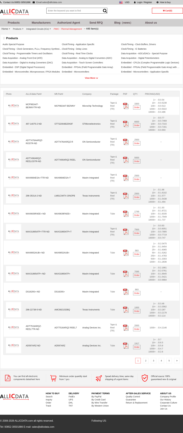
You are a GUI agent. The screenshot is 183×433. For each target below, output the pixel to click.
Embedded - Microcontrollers (75, 72)
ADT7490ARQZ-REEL (65, 160)
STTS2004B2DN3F (63, 124)
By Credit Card (99, 399)
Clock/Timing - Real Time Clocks (77, 53)
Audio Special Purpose (13, 44)
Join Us (163, 409)
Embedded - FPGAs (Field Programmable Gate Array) (87, 67)
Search (49, 396)
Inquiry (49, 399)
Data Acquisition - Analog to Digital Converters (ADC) (87, 58)
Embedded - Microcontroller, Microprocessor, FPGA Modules (31, 72)
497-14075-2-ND (34, 124)
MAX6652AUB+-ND (35, 252)
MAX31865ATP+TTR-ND (38, 231)
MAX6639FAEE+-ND (36, 213)
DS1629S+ (59, 291)
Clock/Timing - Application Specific (78, 44)
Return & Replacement (136, 402)
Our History (165, 399)
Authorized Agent (68, 22)
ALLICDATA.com (24, 420)
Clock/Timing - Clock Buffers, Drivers (138, 44)
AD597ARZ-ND (33, 345)
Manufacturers (41, 22)
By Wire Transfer (99, 402)
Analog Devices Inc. (91, 327)
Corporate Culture (168, 402)
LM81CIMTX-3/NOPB (64, 195)
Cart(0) (167, 10)
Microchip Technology (92, 106)
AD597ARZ (59, 345)
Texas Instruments (91, 195)
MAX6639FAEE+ (62, 213)
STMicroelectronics (91, 124)
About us (151, 22)
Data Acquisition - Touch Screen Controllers (82, 62)
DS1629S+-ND (33, 291)
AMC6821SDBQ (62, 309)
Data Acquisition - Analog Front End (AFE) (22, 58)
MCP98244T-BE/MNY (64, 106)
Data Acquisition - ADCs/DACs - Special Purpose (144, 53)
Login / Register (143, 2)
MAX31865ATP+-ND (35, 273)
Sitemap (179, 2)
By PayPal (96, 396)
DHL (71, 402)
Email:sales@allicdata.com (49, 2)
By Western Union (100, 406)
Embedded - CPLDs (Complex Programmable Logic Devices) (150, 62)
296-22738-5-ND (34, 309)
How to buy (164, 2)
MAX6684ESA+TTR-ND (37, 178)
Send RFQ (96, 22)
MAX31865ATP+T (63, 231)
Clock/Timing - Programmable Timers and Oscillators (27, 53)
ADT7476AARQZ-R (63, 142)
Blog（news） (123, 22)
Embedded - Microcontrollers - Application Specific (145, 72)
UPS (71, 399)
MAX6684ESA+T (62, 178)
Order (137, 107)
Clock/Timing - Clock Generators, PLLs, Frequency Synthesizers (32, 49)
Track (48, 406)
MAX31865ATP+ (62, 273)
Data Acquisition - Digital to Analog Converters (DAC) (28, 62)
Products (14, 22)
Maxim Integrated (90, 178)
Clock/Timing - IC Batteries (133, 49)
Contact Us (165, 406)
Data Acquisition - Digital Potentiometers (140, 58)
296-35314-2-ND (34, 195)
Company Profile (168, 396)
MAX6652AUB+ (61, 252)
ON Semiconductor (91, 142)
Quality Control (133, 396)
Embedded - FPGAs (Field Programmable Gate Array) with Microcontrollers (150, 67)
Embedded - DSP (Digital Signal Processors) (24, 67)
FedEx (72, 396)
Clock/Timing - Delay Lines (74, 49)
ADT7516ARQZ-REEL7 (65, 327)
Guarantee (131, 399)
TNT (71, 406)
